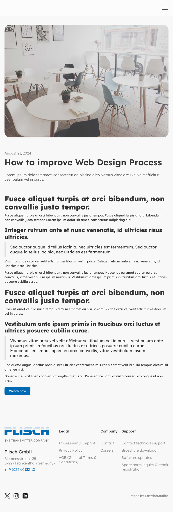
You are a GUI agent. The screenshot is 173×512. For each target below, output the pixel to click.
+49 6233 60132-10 (20, 469)
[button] (163, 7)
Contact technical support (143, 443)
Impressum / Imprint (77, 443)
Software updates (137, 457)
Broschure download (139, 450)
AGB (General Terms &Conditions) (77, 459)
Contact (107, 443)
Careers (107, 450)
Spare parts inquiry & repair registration (145, 466)
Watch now (17, 391)
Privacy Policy (70, 450)
